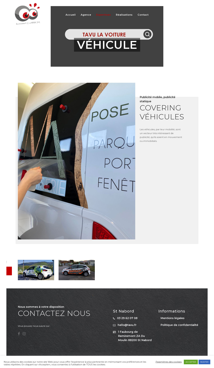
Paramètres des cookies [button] (169, 362)
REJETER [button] (204, 362)
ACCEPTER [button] (191, 362)
